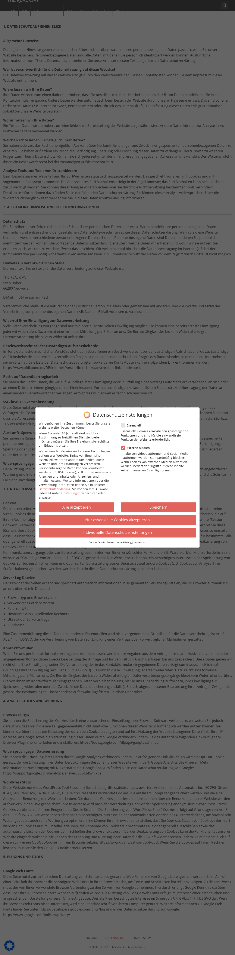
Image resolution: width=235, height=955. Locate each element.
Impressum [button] (140, 538)
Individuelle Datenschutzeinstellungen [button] (117, 529)
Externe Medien (137, 444)
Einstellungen (71, 490)
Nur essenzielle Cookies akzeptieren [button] (117, 516)
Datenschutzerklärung (54, 486)
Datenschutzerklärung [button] (119, 538)
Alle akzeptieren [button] (76, 503)
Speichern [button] (158, 503)
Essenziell (132, 422)
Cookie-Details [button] (97, 538)
